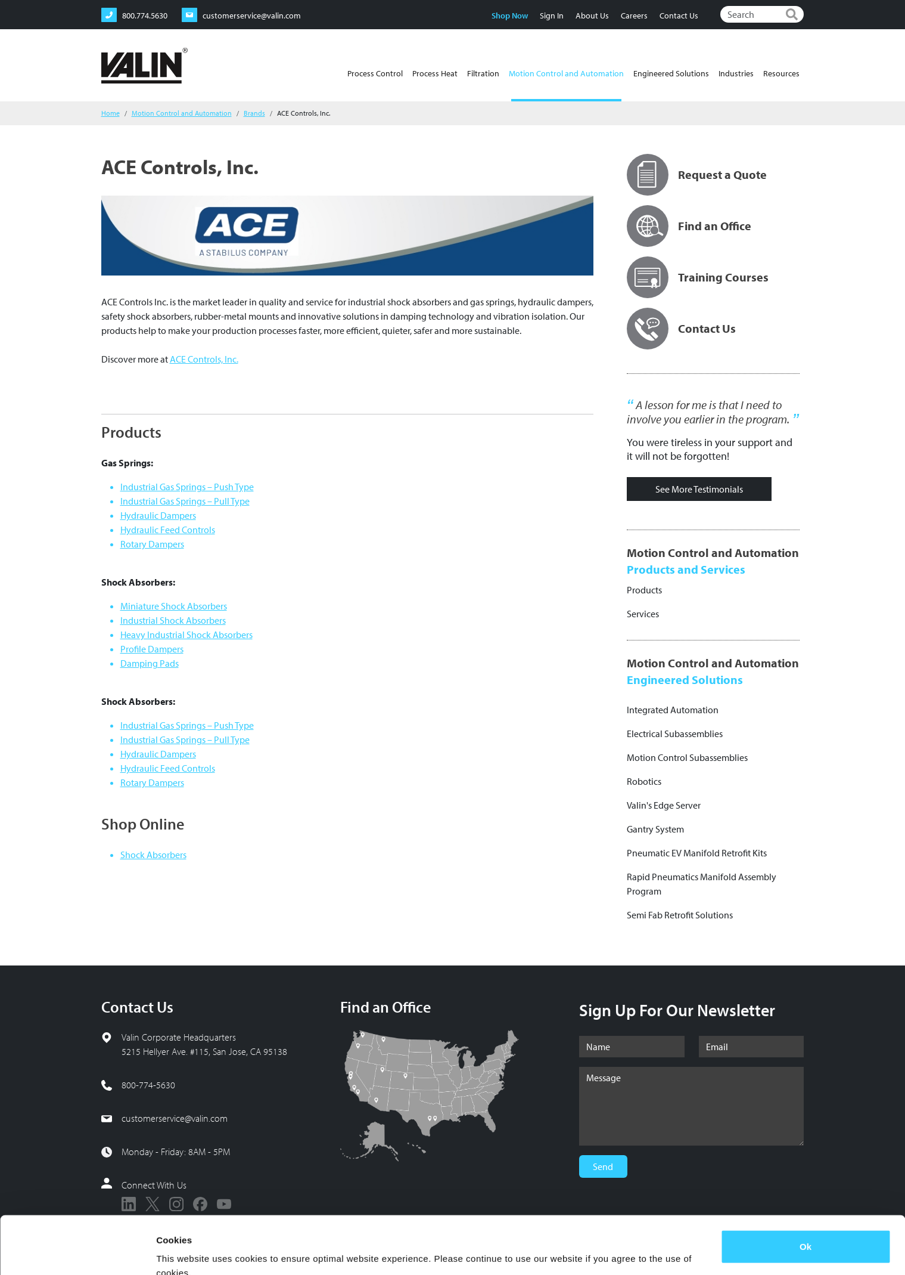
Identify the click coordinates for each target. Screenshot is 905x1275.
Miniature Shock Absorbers (173, 606)
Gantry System (655, 829)
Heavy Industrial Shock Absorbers (186, 634)
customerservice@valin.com (175, 1118)
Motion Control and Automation (566, 84)
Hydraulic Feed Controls (167, 530)
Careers (634, 15)
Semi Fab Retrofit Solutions (680, 915)
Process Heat (435, 73)
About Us (592, 15)
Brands (254, 113)
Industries (736, 73)
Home (110, 113)
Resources (781, 73)
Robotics (644, 781)
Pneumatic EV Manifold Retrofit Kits (697, 853)
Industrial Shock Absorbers (173, 620)
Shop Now (510, 15)
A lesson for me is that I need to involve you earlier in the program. (708, 412)
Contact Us (679, 15)
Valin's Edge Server (664, 805)
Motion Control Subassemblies (687, 757)
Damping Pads (149, 663)
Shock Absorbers (153, 855)
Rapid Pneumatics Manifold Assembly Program (701, 884)
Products (644, 590)
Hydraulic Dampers (158, 515)
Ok (805, 1192)
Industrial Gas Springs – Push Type (187, 487)
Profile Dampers (152, 649)
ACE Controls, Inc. (204, 359)
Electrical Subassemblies (675, 733)
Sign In (552, 15)
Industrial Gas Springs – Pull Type (185, 501)
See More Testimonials (699, 489)
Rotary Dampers (152, 544)
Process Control (375, 73)
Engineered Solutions (671, 73)
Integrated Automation (673, 710)
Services (643, 614)
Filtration (483, 73)
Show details (184, 1251)
